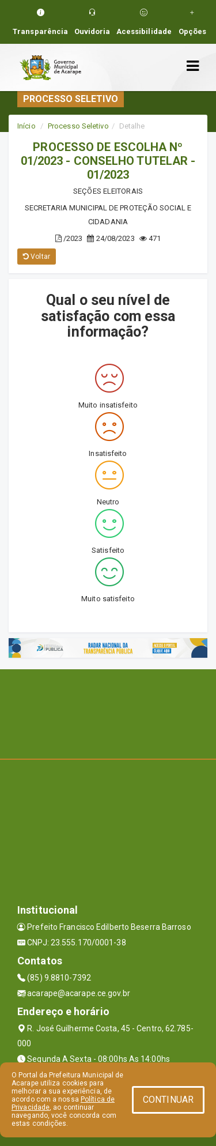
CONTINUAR (168, 1099)
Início (26, 126)
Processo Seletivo (78, 126)
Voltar (36, 256)
